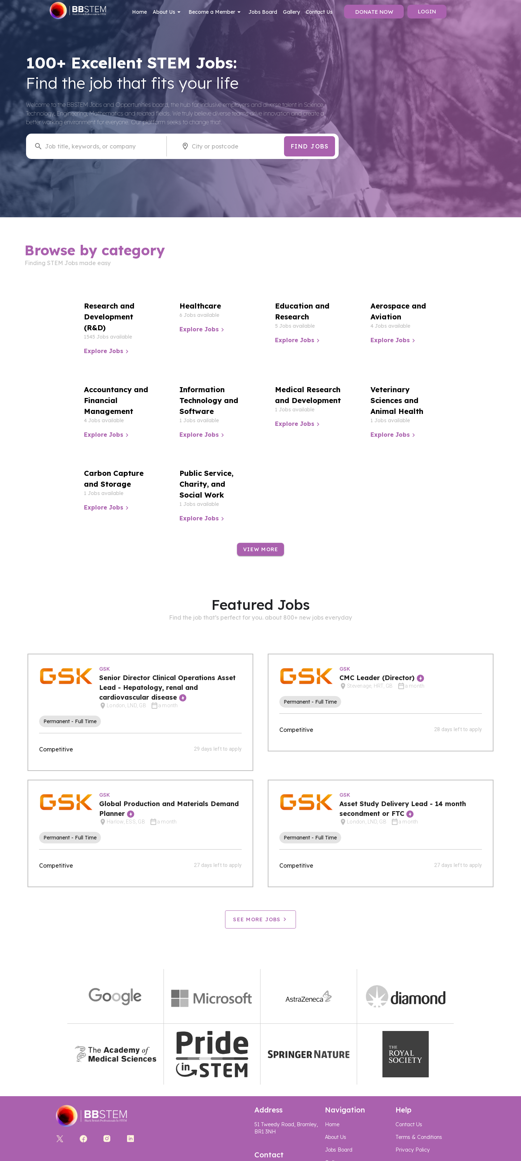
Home (139, 12)
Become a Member (216, 12)
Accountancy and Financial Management (116, 400)
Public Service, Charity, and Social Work (206, 484)
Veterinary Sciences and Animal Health (396, 400)
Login (427, 11)
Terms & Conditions (418, 1137)
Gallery (291, 12)
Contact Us (319, 12)
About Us (168, 12)
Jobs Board (263, 12)
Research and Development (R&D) (109, 316)
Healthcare (200, 305)
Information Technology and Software (208, 400)
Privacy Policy (412, 1150)
